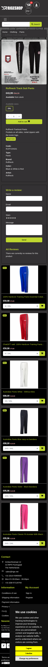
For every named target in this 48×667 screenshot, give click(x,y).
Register (29, 597)
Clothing (13, 32)
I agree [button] (28, 648)
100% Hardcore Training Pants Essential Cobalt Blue (23, 297)
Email (8, 204)
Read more (11, 139)
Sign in (29, 593)
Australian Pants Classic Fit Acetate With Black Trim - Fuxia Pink (23, 534)
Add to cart (24, 122)
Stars (8, 215)
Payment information (10, 602)
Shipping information (10, 597)
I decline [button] (28, 653)
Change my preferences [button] (28, 658)
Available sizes (12, 104)
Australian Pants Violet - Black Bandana (20, 487)
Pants (21, 32)
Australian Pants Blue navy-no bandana (20, 439)
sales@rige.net (12, 572)
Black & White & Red (15, 169)
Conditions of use (9, 593)
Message (10, 222)
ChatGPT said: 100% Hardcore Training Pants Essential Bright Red (22, 344)
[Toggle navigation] (5, 19)
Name (8, 194)
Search (35, 24)
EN (27, 11)
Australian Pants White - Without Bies (19, 392)
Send (24, 240)
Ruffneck (9, 162)
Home (5, 32)
